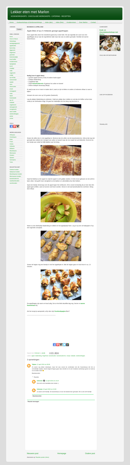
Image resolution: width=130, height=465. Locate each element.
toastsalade (13, 98)
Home (12, 22)
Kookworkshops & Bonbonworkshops (29, 22)
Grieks (11, 144)
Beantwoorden (36, 373)
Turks (11, 162)
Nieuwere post (32, 453)
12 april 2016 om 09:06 (43, 364)
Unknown (40, 380)
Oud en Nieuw (14, 39)
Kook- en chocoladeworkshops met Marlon (109, 32)
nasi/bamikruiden (14, 181)
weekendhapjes (80, 356)
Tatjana (34, 364)
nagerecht (12, 73)
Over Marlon (83, 22)
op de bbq (12, 77)
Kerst (11, 36)
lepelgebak (13, 64)
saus (11, 84)
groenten (12, 55)
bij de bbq (12, 48)
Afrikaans (12, 135)
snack (11, 89)
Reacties (36, 377)
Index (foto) (59, 22)
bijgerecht (12, 50)
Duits (11, 139)
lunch (11, 66)
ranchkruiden (13, 183)
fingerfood (45, 356)
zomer (11, 118)
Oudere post (90, 453)
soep (11, 93)
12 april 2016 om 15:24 (52, 380)
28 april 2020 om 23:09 (49, 389)
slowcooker (13, 86)
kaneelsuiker (52, 356)
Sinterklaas (13, 41)
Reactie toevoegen (33, 401)
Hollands (12, 146)
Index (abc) (49, 22)
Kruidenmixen (71, 22)
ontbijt (11, 75)
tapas (11, 95)
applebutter (13, 45)
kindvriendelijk (14, 57)
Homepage (61, 453)
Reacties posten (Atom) (42, 457)
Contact (93, 22)
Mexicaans (13, 153)
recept (68, 356)
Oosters (12, 155)
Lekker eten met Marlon (30, 12)
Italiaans (12, 148)
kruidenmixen (13, 61)
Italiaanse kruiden (15, 172)
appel (33, 356)
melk (11, 70)
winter (11, 116)
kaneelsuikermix (37, 83)
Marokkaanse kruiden (16, 174)
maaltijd (12, 68)
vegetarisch (13, 105)
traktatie (73, 356)
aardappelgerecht (15, 43)
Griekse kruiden (14, 169)
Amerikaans (13, 137)
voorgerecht (13, 109)
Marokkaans (13, 151)
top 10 (11, 100)
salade (11, 82)
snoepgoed (13, 91)
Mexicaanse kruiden (15, 176)
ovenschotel (13, 79)
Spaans (12, 157)
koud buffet (13, 59)
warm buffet (13, 111)
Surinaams (13, 160)
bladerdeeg (38, 356)
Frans (11, 141)
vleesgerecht (13, 107)
